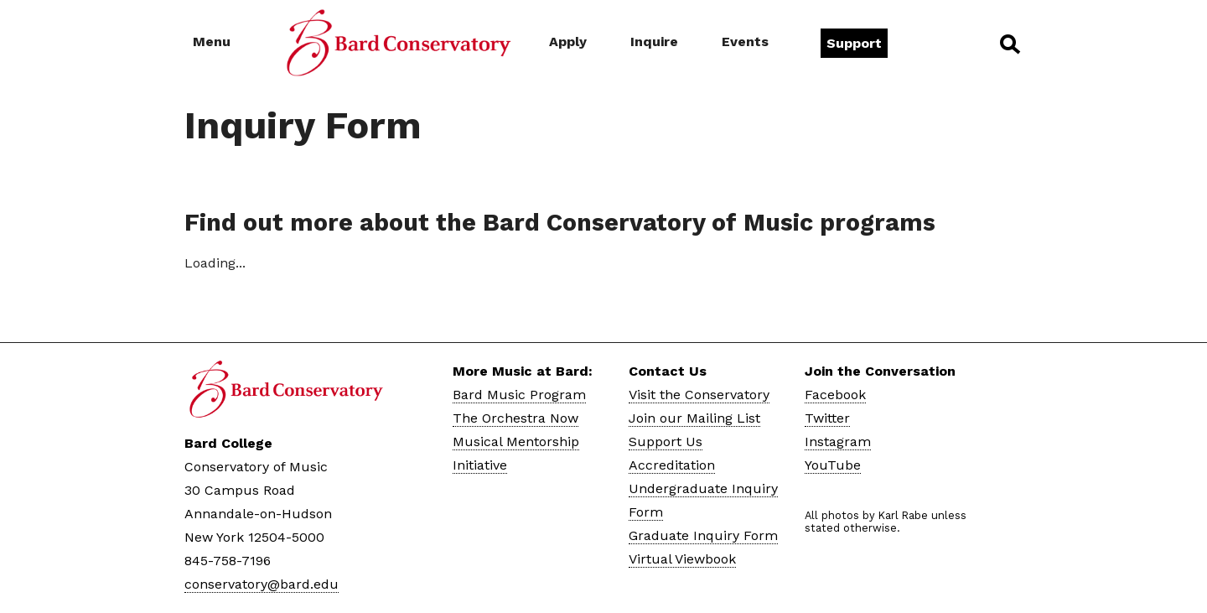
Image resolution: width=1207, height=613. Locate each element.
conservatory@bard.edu (261, 584)
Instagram (838, 441)
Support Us (665, 441)
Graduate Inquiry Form (703, 535)
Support (854, 43)
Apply (568, 41)
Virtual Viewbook (682, 559)
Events (745, 41)
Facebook (835, 395)
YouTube (833, 465)
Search (1009, 43)
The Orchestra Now (515, 418)
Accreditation (672, 465)
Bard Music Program (519, 395)
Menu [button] (212, 41)
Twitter (827, 418)
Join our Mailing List (694, 418)
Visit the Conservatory (699, 395)
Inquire (654, 41)
